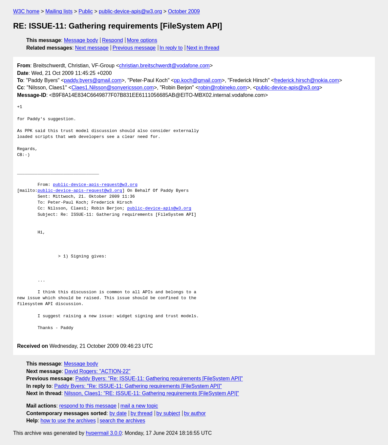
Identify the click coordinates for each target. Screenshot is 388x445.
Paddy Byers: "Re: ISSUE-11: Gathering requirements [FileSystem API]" (159, 378)
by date (117, 413)
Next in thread (202, 48)
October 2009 (184, 11)
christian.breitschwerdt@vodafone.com (164, 65)
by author (195, 413)
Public (85, 11)
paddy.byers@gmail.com (92, 80)
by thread (142, 413)
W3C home (26, 11)
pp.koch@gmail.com (198, 80)
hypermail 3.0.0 (103, 433)
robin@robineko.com (223, 87)
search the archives (122, 420)
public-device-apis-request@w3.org (95, 185)
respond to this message (87, 406)
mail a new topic (139, 406)
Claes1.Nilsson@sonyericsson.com (113, 87)
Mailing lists (59, 11)
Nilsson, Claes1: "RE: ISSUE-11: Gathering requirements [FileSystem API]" (151, 393)
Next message (92, 48)
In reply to (171, 48)
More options (142, 40)
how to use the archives (68, 420)
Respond (112, 40)
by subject (168, 413)
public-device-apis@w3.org (130, 11)
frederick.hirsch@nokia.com (306, 80)
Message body (81, 40)
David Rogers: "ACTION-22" (98, 371)
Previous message (134, 48)
